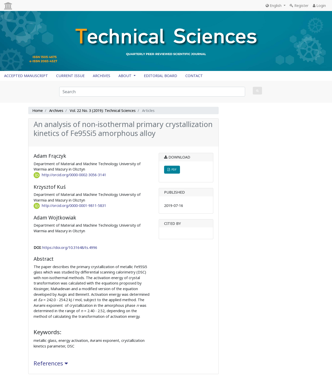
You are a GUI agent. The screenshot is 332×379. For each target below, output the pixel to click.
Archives (56, 110)
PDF (172, 169)
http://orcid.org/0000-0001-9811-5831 (74, 205)
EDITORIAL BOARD (160, 75)
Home (37, 110)
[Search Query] (152, 92)
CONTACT (194, 75)
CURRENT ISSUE (70, 75)
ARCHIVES (101, 75)
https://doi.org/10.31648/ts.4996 (69, 247)
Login (319, 5)
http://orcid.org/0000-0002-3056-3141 (74, 174)
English (274, 5)
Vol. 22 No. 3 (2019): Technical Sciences (103, 110)
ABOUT (125, 75)
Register (299, 5)
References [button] (51, 363)
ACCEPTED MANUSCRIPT (26, 75)
